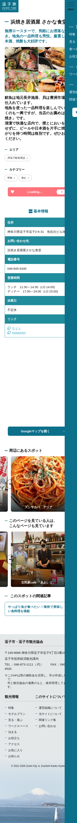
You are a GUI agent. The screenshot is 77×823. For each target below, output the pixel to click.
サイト (14, 328)
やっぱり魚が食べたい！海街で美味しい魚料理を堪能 (38, 609)
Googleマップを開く (43, 431)
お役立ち (14, 738)
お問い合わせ (47, 726)
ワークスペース (18, 726)
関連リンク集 (47, 719)
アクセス (14, 744)
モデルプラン (16, 714)
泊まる (12, 732)
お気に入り (15, 750)
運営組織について (50, 707)
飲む (26, 177)
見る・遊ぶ (15, 719)
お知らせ (14, 756)
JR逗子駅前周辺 (17, 157)
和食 (11, 177)
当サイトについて (50, 714)
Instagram (16, 332)
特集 (11, 707)
